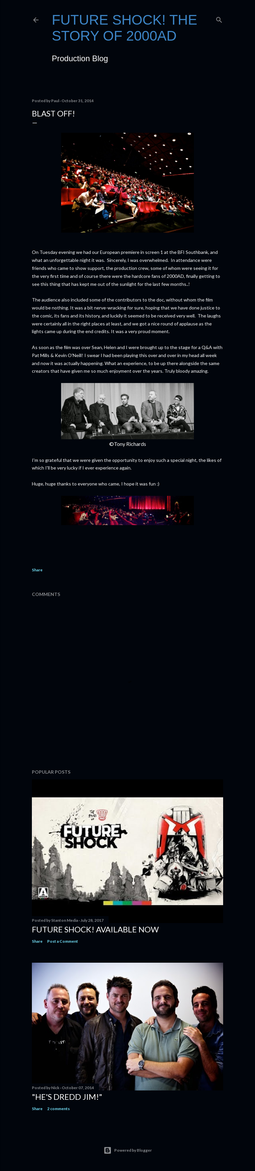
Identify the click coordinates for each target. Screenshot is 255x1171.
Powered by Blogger (128, 1150)
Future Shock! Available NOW (95, 929)
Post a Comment (62, 941)
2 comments (58, 1108)
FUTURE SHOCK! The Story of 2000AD (124, 28)
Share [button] (37, 569)
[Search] (219, 18)
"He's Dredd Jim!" (67, 1096)
